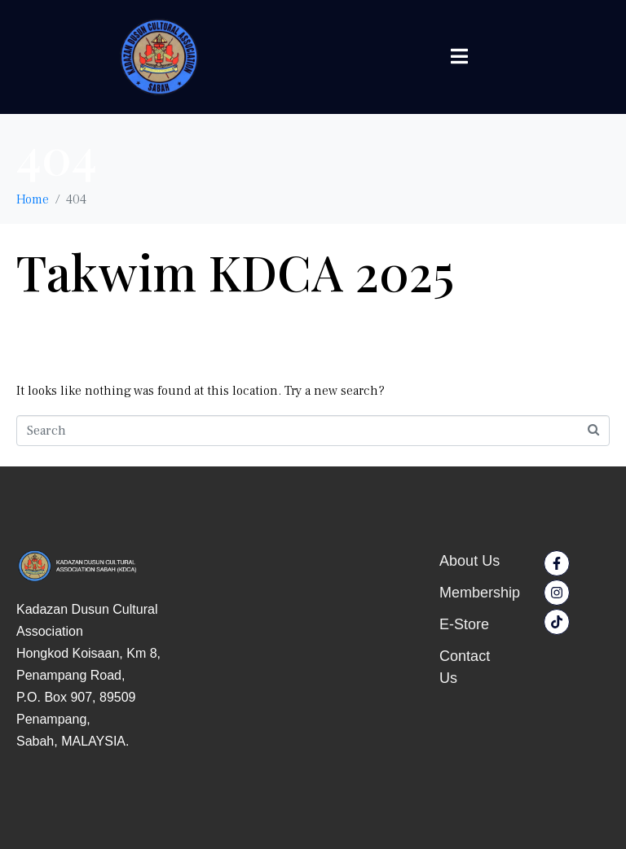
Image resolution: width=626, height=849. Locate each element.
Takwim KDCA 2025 (235, 271)
